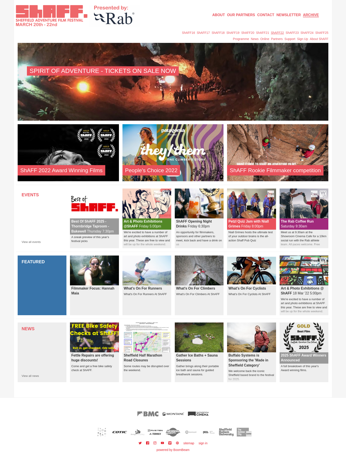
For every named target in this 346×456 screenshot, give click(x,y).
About (218, 15)
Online (264, 39)
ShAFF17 (203, 32)
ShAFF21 (262, 32)
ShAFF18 (218, 32)
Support (289, 39)
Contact (265, 15)
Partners (277, 39)
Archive (311, 15)
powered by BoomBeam (172, 450)
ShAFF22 (277, 32)
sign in (203, 443)
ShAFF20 (247, 32)
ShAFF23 (292, 32)
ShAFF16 (188, 32)
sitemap (188, 443)
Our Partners (241, 15)
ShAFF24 (307, 32)
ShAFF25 (321, 32)
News (255, 39)
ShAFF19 (232, 32)
